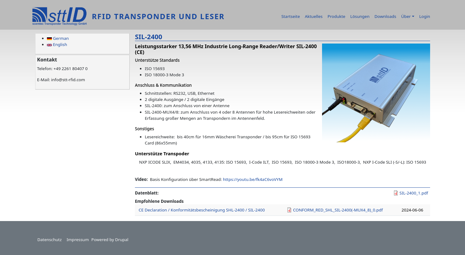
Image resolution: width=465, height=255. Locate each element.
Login (424, 16)
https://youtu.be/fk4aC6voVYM (253, 179)
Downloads (385, 16)
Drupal (121, 239)
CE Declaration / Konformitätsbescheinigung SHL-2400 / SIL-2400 (202, 210)
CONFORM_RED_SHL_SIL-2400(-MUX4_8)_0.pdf (338, 210)
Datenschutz (49, 239)
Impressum (78, 239)
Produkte (337, 16)
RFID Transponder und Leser (158, 16)
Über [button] (406, 16)
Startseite (290, 16)
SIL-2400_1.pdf (414, 193)
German (58, 38)
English (57, 44)
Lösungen (359, 16)
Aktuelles (313, 16)
